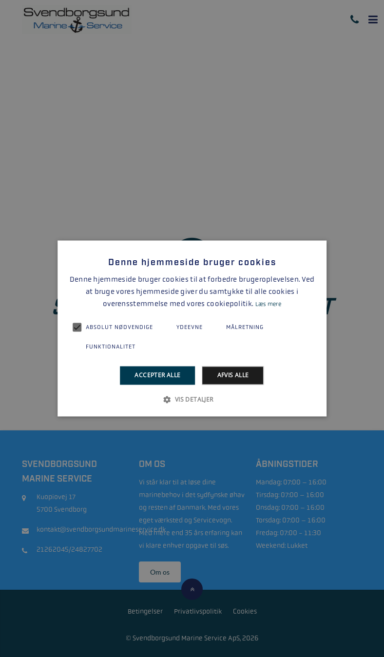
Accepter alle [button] (157, 375)
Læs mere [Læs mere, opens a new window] (268, 304)
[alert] (192, 328)
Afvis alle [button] (233, 375)
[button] (192, 400)
